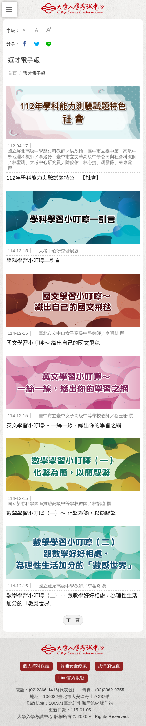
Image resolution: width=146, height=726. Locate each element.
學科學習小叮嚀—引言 (33, 261)
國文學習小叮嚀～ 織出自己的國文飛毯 (53, 343)
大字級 (49, 30)
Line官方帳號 (71, 677)
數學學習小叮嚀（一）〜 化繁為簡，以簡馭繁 (61, 513)
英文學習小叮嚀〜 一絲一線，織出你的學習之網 (63, 426)
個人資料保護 (36, 665)
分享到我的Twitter (37, 44)
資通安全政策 (73, 665)
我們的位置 (109, 665)
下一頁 (73, 620)
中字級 (37, 30)
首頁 (12, 73)
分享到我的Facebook (25, 44)
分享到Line (49, 44)
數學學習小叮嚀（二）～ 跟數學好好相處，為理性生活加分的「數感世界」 (71, 600)
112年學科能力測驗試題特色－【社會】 (54, 178)
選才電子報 (34, 73)
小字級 (25, 30)
